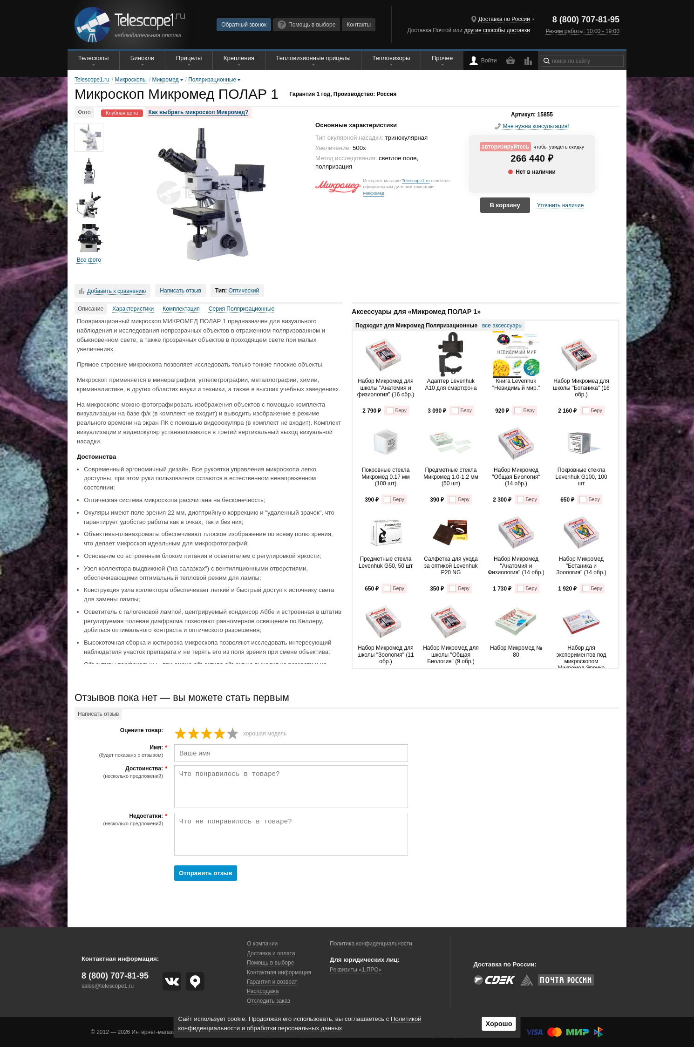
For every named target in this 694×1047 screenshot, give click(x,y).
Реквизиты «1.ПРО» (355, 969)
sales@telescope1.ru (108, 986)
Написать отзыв (180, 290)
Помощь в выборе (306, 24)
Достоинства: (120, 772)
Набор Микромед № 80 (516, 651)
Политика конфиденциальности (371, 943)
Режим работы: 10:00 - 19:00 (582, 31)
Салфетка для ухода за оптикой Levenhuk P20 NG (450, 566)
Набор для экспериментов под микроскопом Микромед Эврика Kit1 (581, 656)
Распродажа (263, 991)
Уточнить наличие (560, 205)
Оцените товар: (141, 730)
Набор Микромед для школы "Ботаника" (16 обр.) (581, 388)
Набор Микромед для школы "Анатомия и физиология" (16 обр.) (385, 388)
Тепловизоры (391, 57)
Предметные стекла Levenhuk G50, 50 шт (386, 562)
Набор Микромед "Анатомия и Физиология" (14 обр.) (516, 566)
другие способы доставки (497, 30)
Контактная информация (279, 972)
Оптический (244, 290)
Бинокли (142, 57)
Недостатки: (120, 819)
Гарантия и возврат (272, 982)
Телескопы (93, 57)
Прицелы (189, 57)
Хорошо (498, 1023)
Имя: (120, 751)
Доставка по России (504, 19)
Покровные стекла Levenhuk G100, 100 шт (581, 477)
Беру (397, 410)
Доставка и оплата (271, 953)
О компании (262, 943)
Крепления (239, 57)
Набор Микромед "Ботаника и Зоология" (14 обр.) (581, 566)
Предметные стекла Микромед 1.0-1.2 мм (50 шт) (450, 477)
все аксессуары (502, 325)
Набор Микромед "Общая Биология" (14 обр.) (516, 477)
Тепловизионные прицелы (313, 57)
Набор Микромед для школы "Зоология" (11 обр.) (385, 655)
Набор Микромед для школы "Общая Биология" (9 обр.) (451, 655)
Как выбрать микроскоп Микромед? (199, 112)
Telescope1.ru (416, 180)
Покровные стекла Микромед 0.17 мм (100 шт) (385, 477)
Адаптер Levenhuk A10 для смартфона (450, 384)
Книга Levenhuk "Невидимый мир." (516, 384)
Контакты (359, 24)
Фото (84, 112)
